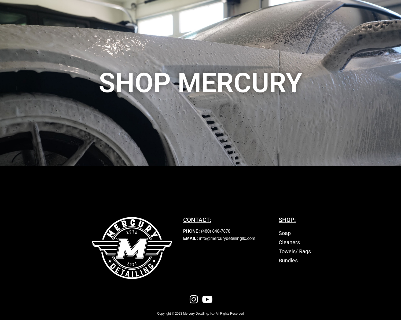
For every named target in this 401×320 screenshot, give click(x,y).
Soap (285, 233)
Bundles (288, 260)
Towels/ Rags (295, 251)
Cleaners (289, 242)
